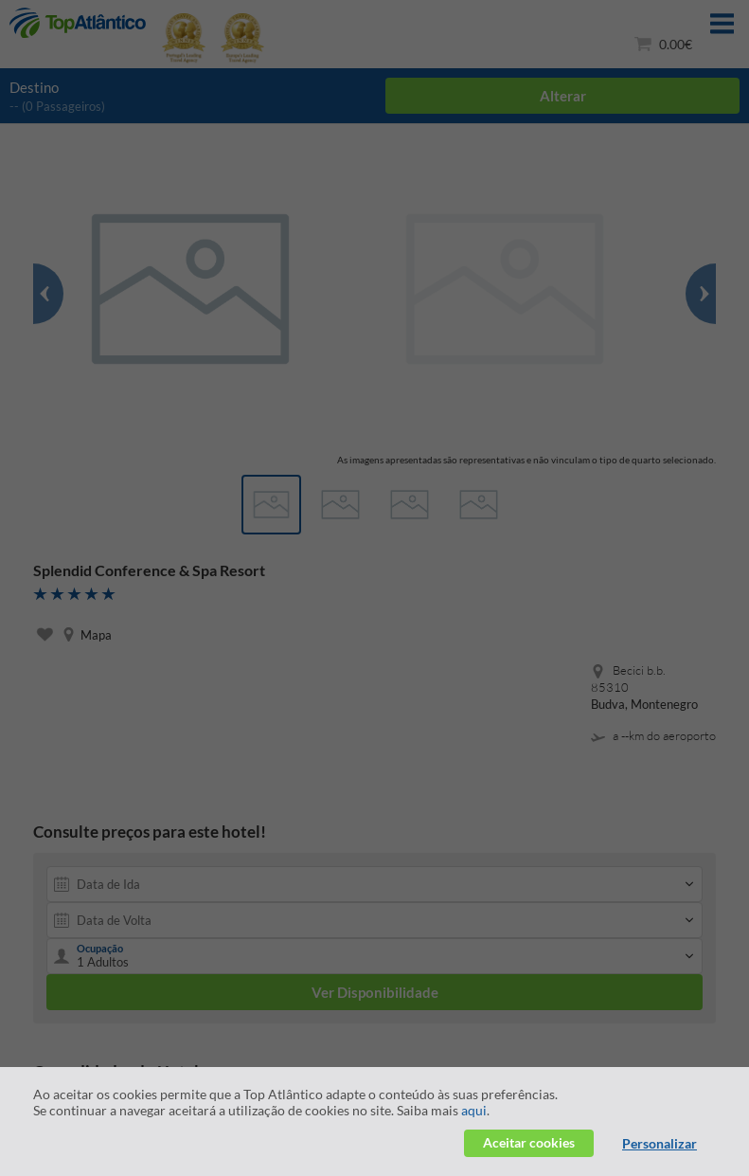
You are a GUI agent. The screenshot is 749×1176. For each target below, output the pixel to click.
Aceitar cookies (529, 1142)
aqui (474, 1110)
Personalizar (659, 1143)
